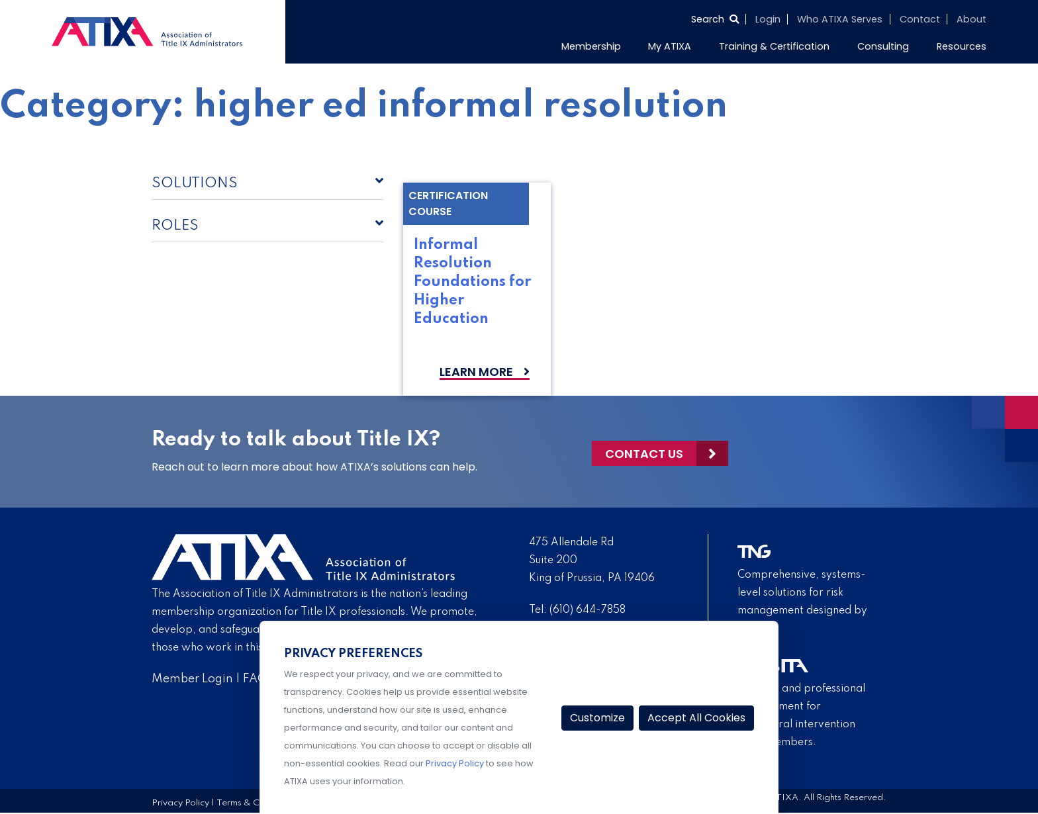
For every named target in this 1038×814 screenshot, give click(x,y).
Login (767, 19)
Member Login (192, 679)
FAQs (258, 679)
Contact (920, 19)
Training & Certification (774, 46)
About (971, 19)
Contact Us (644, 451)
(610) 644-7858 (587, 610)
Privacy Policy (180, 803)
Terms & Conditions (256, 803)
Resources (961, 46)
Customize (597, 717)
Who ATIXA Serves (839, 19)
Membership (591, 46)
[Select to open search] (715, 19)
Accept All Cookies (696, 717)
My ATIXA (669, 46)
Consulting (883, 46)
